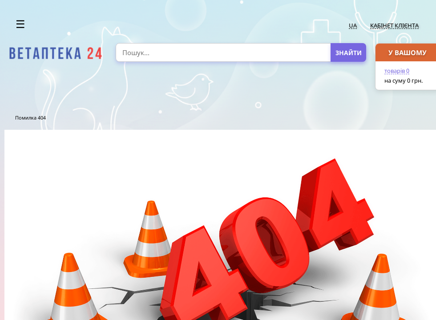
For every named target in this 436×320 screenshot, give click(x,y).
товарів (396, 71)
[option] (56, 53)
